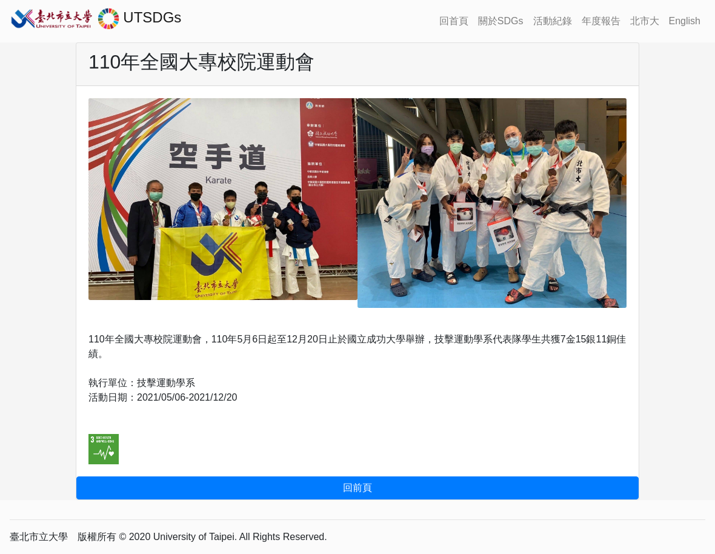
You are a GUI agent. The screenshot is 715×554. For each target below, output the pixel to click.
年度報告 (601, 21)
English (684, 21)
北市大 (644, 21)
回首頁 (453, 21)
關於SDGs (501, 21)
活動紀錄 (552, 21)
